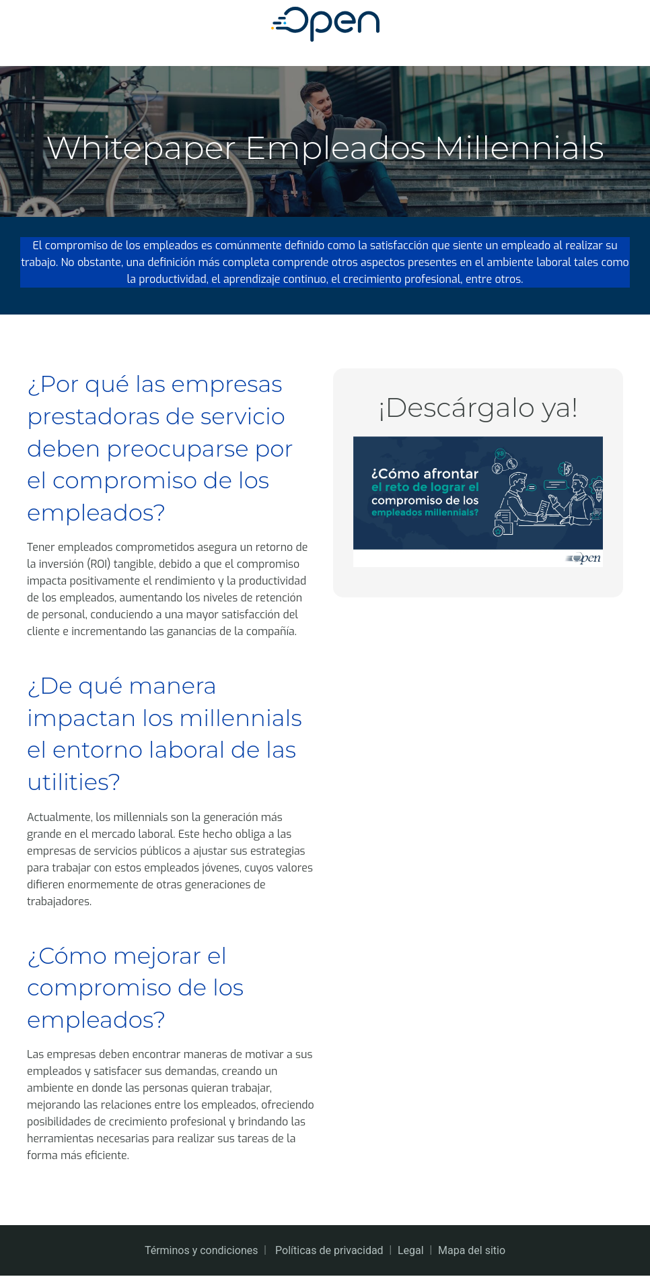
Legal (411, 1253)
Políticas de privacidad (329, 1253)
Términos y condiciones (201, 1253)
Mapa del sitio (471, 1253)
